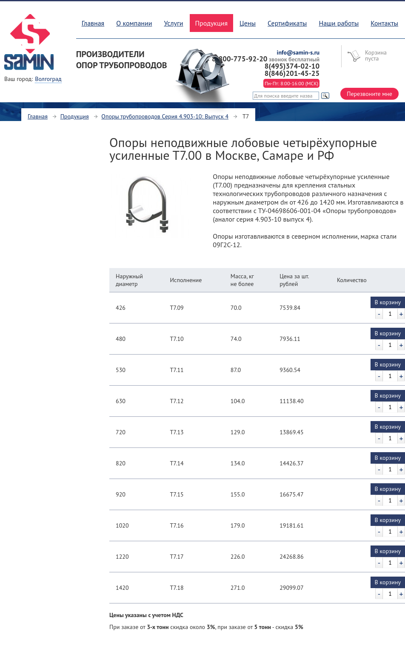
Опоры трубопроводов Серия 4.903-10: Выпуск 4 (164, 116)
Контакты (384, 23)
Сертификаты (287, 23)
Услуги (173, 23)
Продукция (74, 116)
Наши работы (339, 23)
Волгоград (48, 79)
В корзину (388, 302)
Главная (93, 23)
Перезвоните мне (369, 94)
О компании (134, 23)
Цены (248, 23)
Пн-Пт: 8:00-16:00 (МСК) (291, 83)
